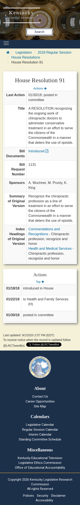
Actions (40, 88)
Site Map (40, 406)
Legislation (24, 52)
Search (39, 32)
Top (40, 281)
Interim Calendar (40, 434)
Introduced (38, 151)
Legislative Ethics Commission (40, 463)
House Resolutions (25, 57)
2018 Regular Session (54, 52)
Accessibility (44, 500)
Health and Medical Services (50, 248)
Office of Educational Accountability (40, 468)
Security (42, 496)
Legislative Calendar (40, 425)
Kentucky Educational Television (40, 458)
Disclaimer (58, 496)
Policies (28, 496)
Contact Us (40, 396)
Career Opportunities (40, 401)
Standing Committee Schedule (40, 439)
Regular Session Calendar (40, 430)
